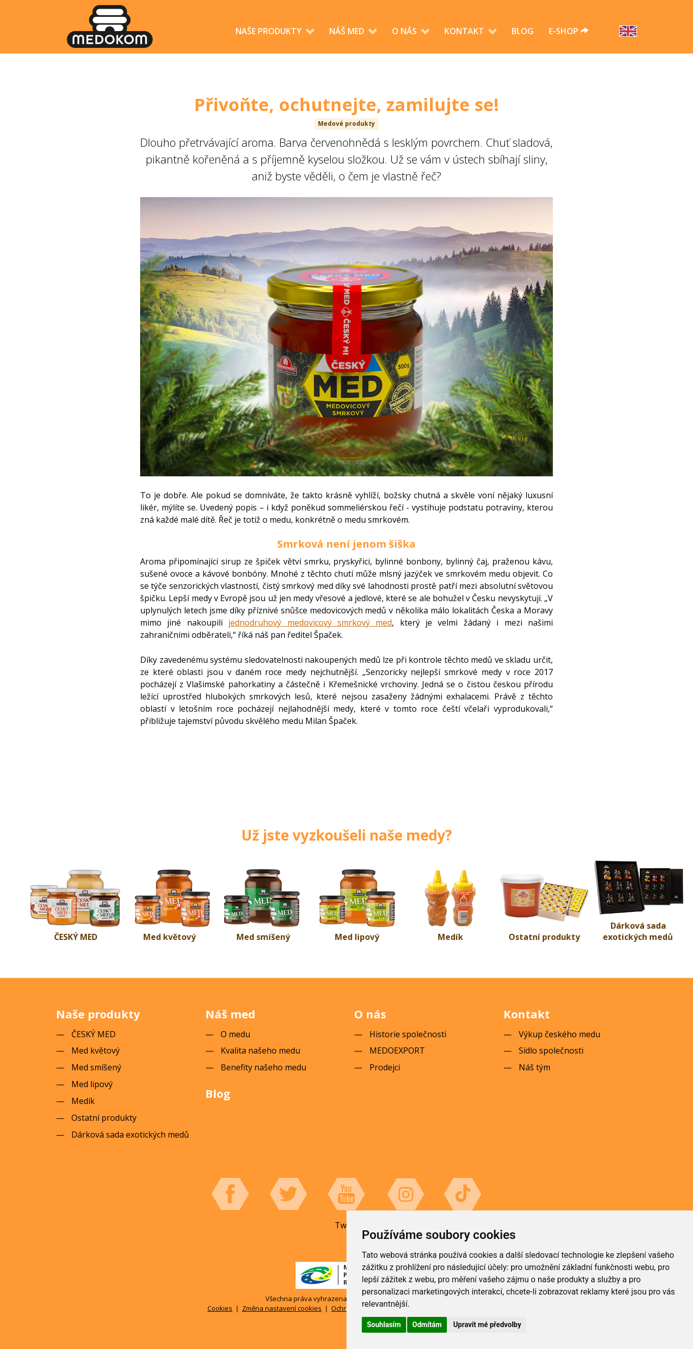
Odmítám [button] (427, 1324)
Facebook (230, 1194)
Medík (450, 936)
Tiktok (462, 1194)
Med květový (169, 936)
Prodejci (384, 1067)
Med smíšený (263, 936)
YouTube (346, 1194)
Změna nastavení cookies (282, 1308)
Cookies (219, 1308)
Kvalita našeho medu (260, 1050)
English (628, 31)
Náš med (347, 31)
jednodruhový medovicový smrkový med (310, 622)
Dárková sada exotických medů (638, 931)
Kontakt (465, 31)
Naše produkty (269, 31)
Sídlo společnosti (551, 1050)
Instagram (404, 1194)
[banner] (110, 26)
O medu (235, 1034)
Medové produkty (346, 123)
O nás (405, 31)
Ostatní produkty (544, 936)
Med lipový (357, 936)
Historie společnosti (407, 1034)
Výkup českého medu (559, 1034)
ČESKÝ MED (75, 936)
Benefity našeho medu (263, 1067)
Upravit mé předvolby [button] (487, 1324)
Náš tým (534, 1067)
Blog (523, 31)
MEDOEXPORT (397, 1050)
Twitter (288, 1194)
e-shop (569, 31)
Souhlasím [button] (384, 1324)
